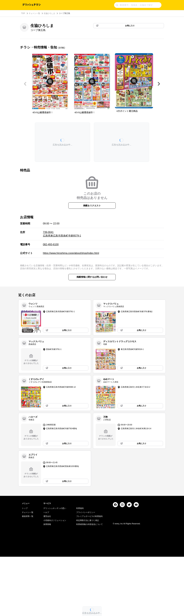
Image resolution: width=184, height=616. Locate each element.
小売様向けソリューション (54, 580)
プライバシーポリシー (85, 571)
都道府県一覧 (27, 575)
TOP (23, 13)
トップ (25, 567)
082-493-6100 (51, 244)
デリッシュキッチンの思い (54, 567)
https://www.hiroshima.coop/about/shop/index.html (71, 253)
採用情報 (47, 584)
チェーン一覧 (34, 13)
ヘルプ (46, 571)
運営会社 (47, 575)
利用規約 (80, 567)
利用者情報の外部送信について (89, 584)
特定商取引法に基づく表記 (87, 580)
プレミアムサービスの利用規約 (89, 575)
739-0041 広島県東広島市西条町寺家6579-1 (62, 234)
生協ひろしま (49, 13)
